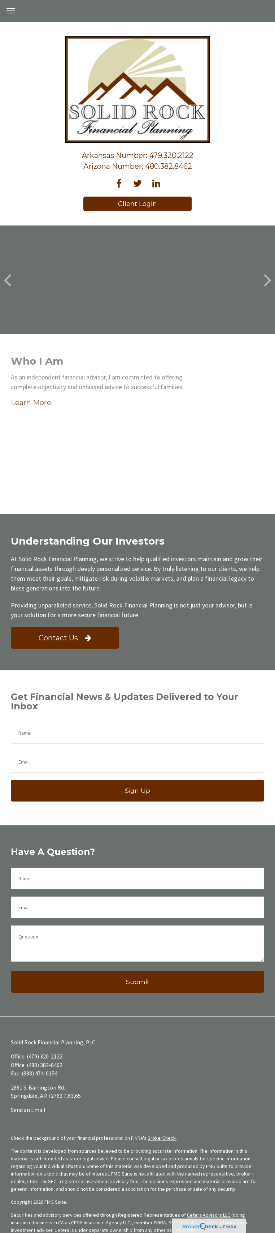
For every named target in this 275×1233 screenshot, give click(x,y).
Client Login (137, 204)
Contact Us (65, 565)
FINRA (160, 1150)
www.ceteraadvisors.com (97, 1208)
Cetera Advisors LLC (209, 1142)
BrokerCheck (162, 1065)
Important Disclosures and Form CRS (50, 1229)
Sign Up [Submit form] (137, 718)
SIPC (173, 1150)
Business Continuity (114, 1229)
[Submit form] (137, 909)
